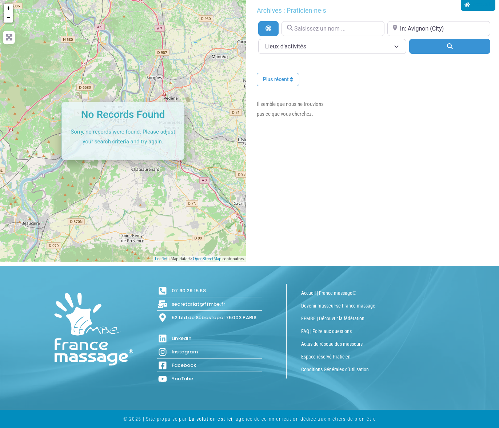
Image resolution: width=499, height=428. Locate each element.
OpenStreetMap (207, 259)
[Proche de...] (438, 28)
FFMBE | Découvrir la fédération (332, 318)
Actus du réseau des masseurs (332, 344)
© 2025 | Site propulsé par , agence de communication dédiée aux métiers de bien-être (249, 419)
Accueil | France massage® (328, 293)
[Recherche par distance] (268, 28)
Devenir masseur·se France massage (338, 306)
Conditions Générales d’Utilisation (335, 369)
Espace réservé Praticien (326, 357)
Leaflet (161, 259)
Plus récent (278, 79)
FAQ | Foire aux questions (326, 331)
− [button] (9, 17)
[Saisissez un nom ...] (333, 28)
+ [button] (9, 8)
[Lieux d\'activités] (332, 46)
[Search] (449, 46)
